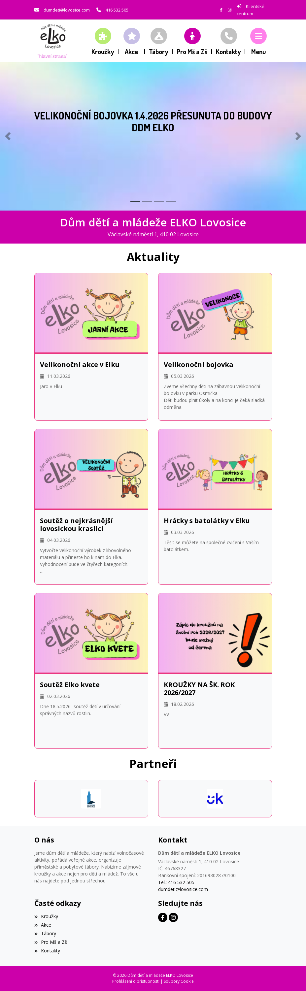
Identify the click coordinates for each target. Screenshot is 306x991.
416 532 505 (117, 10)
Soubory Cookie (179, 981)
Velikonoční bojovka (198, 365)
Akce (42, 925)
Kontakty (47, 950)
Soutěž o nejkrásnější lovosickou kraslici (76, 525)
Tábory (45, 933)
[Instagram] (229, 10)
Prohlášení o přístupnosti (135, 981)
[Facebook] (221, 10)
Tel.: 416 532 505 (176, 882)
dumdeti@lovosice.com (67, 10)
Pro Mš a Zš (50, 942)
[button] (258, 41)
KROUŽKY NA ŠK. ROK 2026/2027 (199, 689)
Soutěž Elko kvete (70, 685)
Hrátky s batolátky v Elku (207, 521)
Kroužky (46, 916)
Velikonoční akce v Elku (79, 365)
